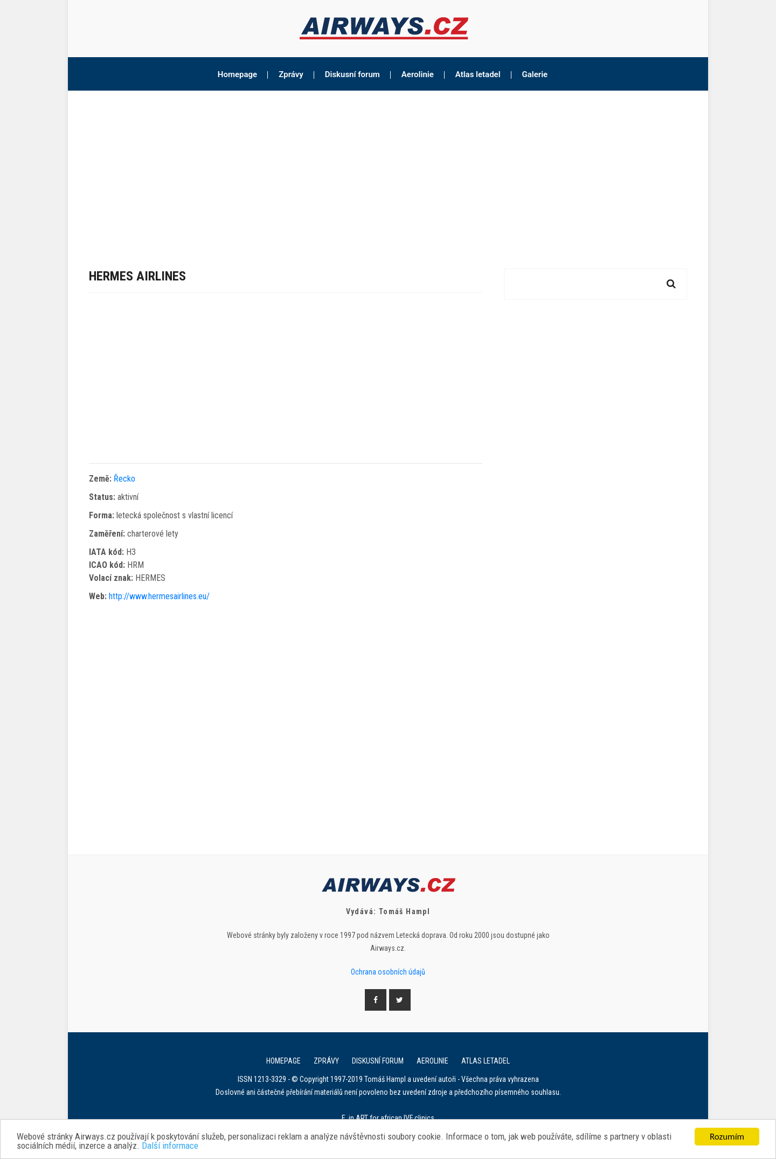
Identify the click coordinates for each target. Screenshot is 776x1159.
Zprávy (291, 74)
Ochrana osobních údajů (388, 972)
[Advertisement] (388, 171)
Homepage (237, 74)
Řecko (124, 479)
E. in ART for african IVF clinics (388, 1118)
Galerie (535, 74)
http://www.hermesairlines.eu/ (159, 596)
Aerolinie (417, 74)
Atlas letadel (478, 74)
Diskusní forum (352, 74)
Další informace (170, 1146)
